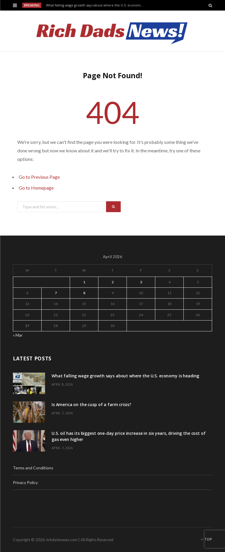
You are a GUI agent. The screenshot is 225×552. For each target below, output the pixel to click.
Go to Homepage (36, 187)
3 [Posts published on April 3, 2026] (141, 282)
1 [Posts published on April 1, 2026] (84, 282)
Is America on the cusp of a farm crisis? (91, 404)
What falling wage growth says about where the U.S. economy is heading (97, 5)
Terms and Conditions (33, 467)
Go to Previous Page (39, 177)
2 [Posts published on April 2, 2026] (113, 282)
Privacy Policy (25, 482)
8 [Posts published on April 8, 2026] (84, 293)
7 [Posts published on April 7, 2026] (56, 293)
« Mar (18, 335)
